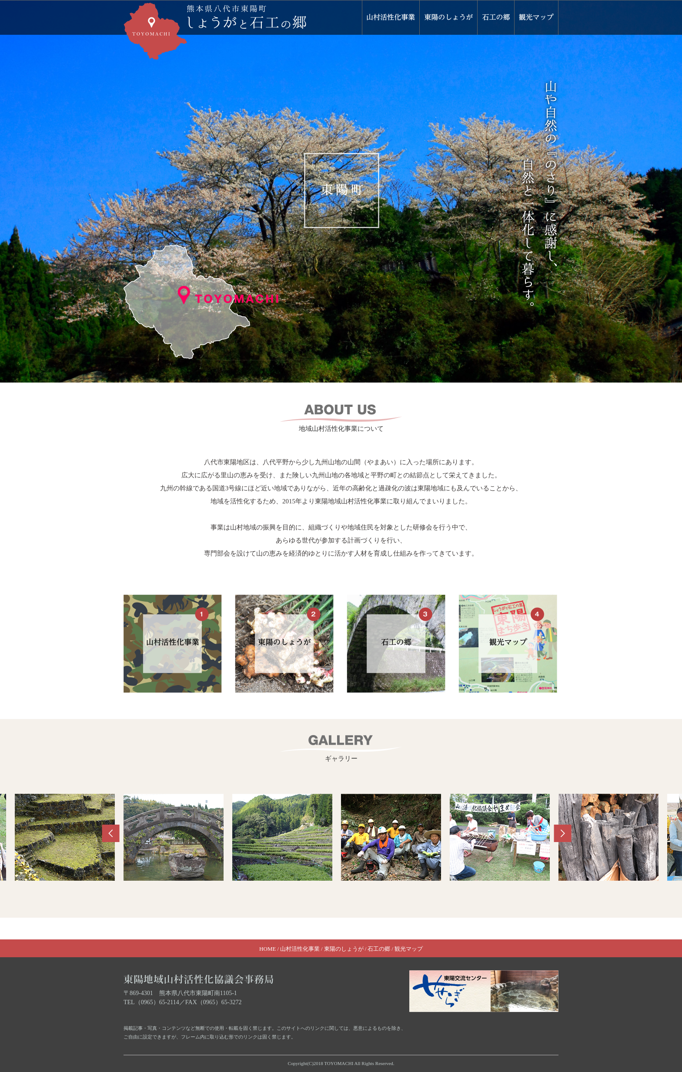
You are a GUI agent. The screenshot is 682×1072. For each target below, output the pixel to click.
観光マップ (408, 948)
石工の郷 (379, 948)
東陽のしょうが (344, 948)
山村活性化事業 (300, 948)
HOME (267, 948)
